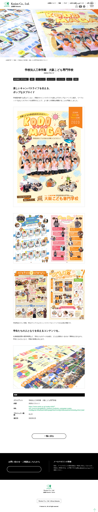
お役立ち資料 (73, 3)
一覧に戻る (49, 436)
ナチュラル (61, 79)
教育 (32, 79)
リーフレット (41, 79)
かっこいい (51, 79)
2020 (75, 79)
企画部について (52, 3)
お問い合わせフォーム (82, 468)
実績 (59, 3)
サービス (81, 3)
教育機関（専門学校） (21, 79)
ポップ (69, 79)
